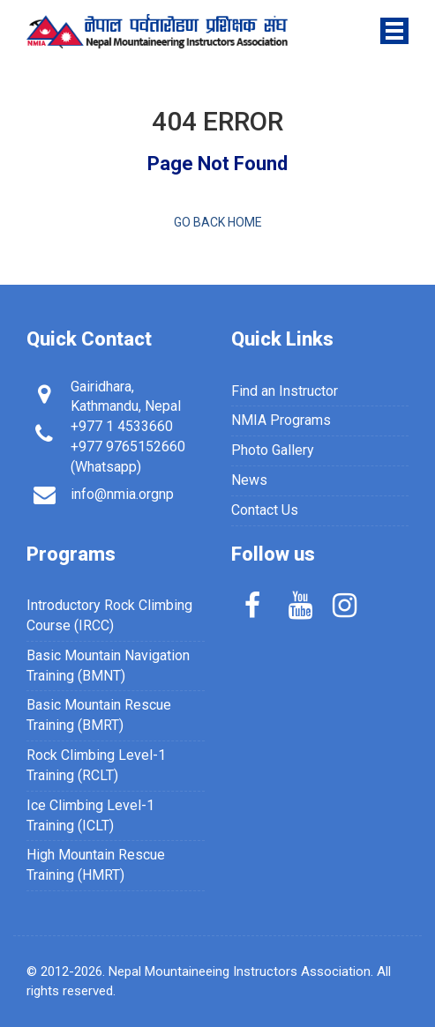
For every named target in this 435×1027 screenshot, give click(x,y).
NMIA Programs (281, 420)
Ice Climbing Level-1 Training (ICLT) (90, 815)
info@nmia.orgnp (122, 494)
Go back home (218, 222)
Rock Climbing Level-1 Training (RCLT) (96, 765)
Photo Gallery (272, 450)
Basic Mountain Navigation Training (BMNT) (108, 665)
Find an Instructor (284, 391)
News (249, 480)
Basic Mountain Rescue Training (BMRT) (98, 714)
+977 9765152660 (128, 446)
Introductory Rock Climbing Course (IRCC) (109, 615)
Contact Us (264, 510)
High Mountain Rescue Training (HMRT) (95, 864)
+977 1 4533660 (122, 426)
